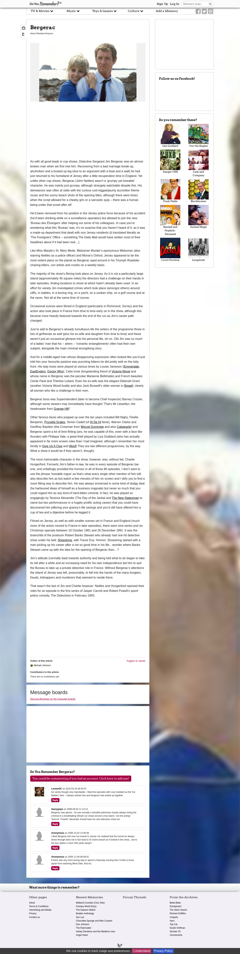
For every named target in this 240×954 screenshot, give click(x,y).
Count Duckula (170, 249)
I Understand (141, 950)
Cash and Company (198, 163)
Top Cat (173, 924)
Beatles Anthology (85, 913)
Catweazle (124, 426)
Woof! (73, 446)
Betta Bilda (175, 902)
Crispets (174, 917)
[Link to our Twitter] (204, 11)
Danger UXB (170, 161)
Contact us (34, 917)
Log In (174, 4)
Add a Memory (167, 11)
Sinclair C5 (175, 931)
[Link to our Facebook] (198, 11)
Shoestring (65, 540)
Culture (135, 11)
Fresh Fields (170, 191)
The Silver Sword (178, 910)
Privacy (32, 913)
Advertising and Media (40, 910)
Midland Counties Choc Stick (90, 902)
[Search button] (210, 4)
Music (73, 11)
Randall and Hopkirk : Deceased (170, 220)
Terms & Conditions (39, 906)
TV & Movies (42, 11)
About (32, 902)
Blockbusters (198, 191)
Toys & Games (104, 11)
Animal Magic (198, 217)
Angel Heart (82, 935)
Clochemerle (176, 935)
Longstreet (198, 249)
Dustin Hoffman (177, 928)
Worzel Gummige (92, 426)
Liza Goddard (170, 135)
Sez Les (80, 917)
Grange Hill (61, 408)
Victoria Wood (121, 371)
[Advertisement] (88, 131)
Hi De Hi (95, 422)
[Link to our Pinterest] (210, 11)
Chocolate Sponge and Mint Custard (94, 920)
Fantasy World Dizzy (86, 906)
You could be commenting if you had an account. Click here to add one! (80, 778)
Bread (128, 385)
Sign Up (162, 4)
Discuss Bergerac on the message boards (52, 698)
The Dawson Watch (85, 910)
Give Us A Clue (52, 446)
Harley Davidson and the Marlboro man (95, 931)
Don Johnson (82, 924)
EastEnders (38, 371)
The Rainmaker (83, 928)
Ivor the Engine (198, 135)
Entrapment (175, 906)
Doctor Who (55, 371)
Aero (172, 920)
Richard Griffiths (178, 913)
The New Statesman (125, 498)
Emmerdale (131, 366)
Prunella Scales (54, 422)
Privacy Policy (163, 950)
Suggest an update (136, 661)
